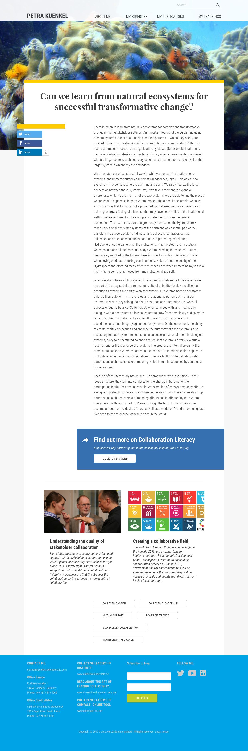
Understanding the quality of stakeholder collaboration (77, 544)
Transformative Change (118, 639)
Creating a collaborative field (160, 541)
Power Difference (157, 615)
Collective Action (114, 603)
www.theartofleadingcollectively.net (97, 692)
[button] (29, 134)
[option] (82, 539)
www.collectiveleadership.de (93, 674)
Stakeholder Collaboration (121, 627)
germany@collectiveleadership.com (47, 669)
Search (218, 5)
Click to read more (115, 458)
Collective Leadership (163, 603)
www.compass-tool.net (89, 711)
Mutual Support (113, 615)
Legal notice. (162, 731)
